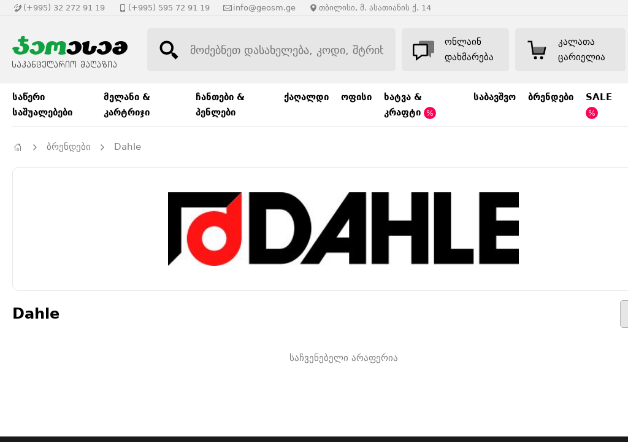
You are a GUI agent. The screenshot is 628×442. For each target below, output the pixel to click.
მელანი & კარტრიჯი (127, 104)
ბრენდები (550, 97)
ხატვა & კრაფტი (410, 105)
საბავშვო (494, 97)
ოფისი (356, 97)
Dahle (127, 146)
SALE (599, 105)
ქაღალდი (306, 97)
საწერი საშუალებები (42, 104)
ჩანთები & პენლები (220, 104)
